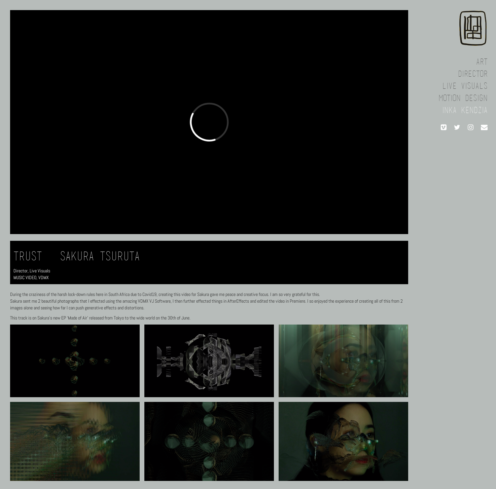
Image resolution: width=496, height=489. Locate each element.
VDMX (43, 277)
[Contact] (484, 127)
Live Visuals (40, 271)
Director (20, 271)
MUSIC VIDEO (24, 277)
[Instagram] (470, 127)
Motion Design (463, 99)
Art (482, 62)
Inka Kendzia (465, 111)
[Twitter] (457, 127)
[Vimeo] (444, 127)
